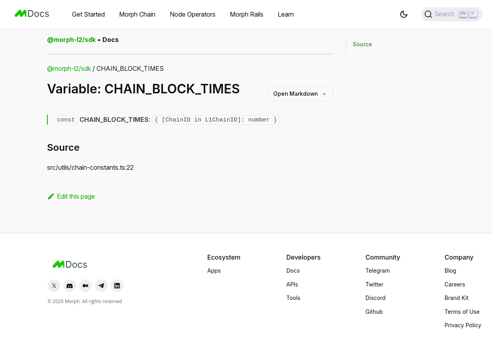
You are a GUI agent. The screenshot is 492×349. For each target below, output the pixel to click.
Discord (375, 297)
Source (362, 44)
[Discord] (69, 285)
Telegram (377, 270)
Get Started (88, 14)
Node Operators (193, 14)
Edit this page (71, 196)
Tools (293, 297)
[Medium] (85, 285)
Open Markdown (299, 94)
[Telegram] (101, 285)
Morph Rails (246, 14)
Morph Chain (137, 14)
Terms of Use (462, 311)
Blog (450, 270)
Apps (214, 270)
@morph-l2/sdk (69, 68)
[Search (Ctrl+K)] (452, 14)
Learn (286, 14)
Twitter (374, 284)
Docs (293, 270)
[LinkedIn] (117, 285)
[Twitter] (53, 285)
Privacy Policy (463, 325)
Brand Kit (457, 297)
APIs (292, 284)
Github (374, 311)
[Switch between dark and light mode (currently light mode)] (403, 14)
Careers (455, 284)
